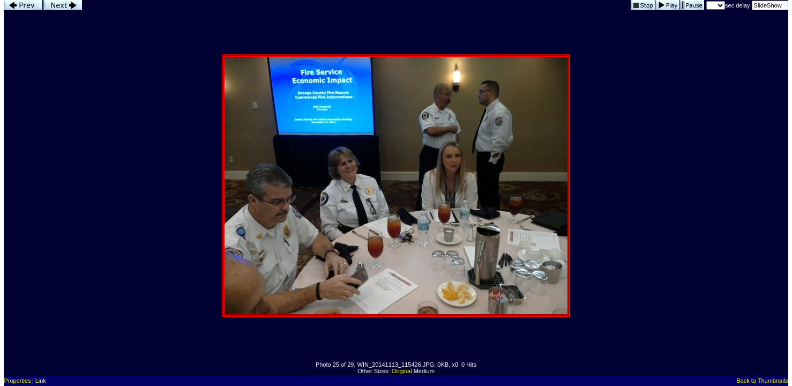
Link (40, 380)
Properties (17, 380)
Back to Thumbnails (762, 380)
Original (402, 371)
